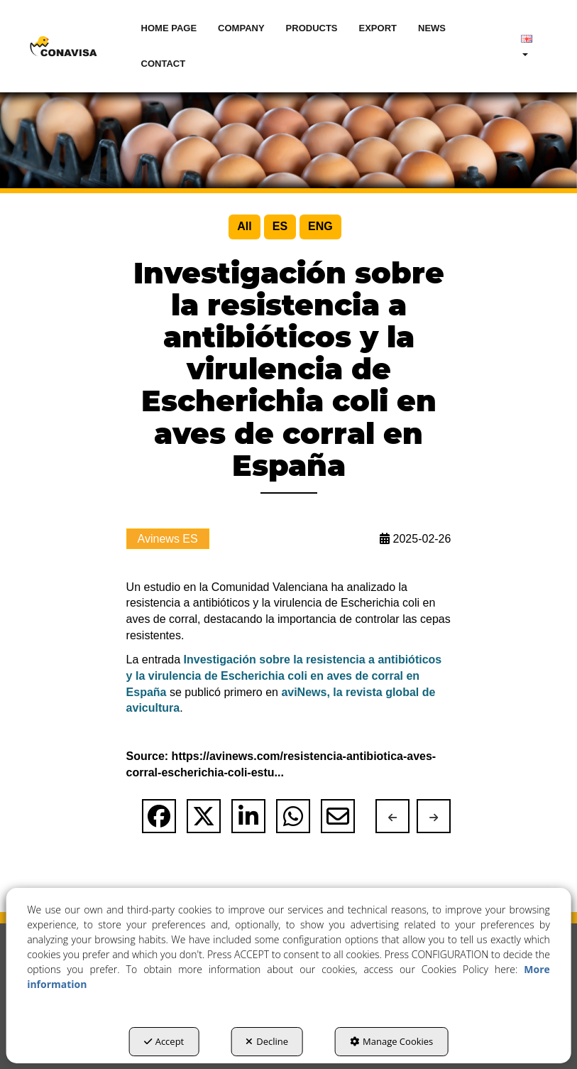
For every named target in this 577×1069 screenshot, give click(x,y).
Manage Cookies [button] (391, 1041)
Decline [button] (267, 1041)
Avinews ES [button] (168, 539)
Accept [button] (164, 1041)
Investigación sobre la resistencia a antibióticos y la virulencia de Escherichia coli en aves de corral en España (284, 675)
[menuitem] (169, 28)
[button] (63, 46)
